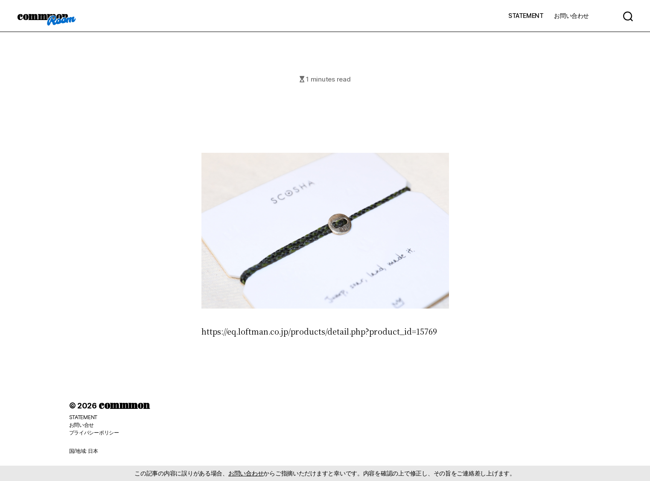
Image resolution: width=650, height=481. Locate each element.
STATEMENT (525, 15)
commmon (42, 15)
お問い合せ (81, 425)
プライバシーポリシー (94, 432)
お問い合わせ (571, 15)
